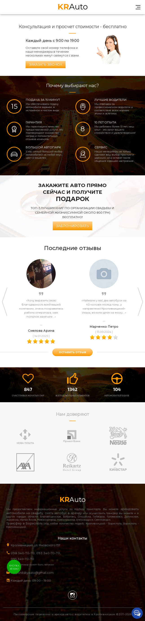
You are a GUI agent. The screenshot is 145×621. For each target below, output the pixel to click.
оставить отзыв (72, 352)
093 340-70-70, (49, 553)
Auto (72, 6)
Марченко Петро (104, 327)
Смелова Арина (41, 331)
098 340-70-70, (23, 553)
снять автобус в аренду (63, 513)
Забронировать (72, 226)
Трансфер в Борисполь (24, 523)
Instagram (72, 595)
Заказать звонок (45, 65)
